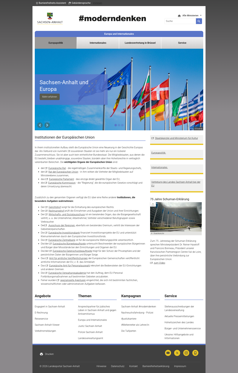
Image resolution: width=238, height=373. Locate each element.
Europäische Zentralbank (61, 240)
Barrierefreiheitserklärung (156, 366)
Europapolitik (158, 152)
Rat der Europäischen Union (63, 171)
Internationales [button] (98, 42)
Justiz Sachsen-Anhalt (90, 326)
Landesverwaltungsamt (90, 338)
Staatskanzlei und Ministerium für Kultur (176, 138)
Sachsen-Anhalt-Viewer (47, 324)
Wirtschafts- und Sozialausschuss (67, 214)
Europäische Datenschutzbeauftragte (72, 251)
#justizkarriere (128, 318)
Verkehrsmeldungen (45, 330)
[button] (51, 3)
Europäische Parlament (61, 179)
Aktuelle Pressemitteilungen (179, 316)
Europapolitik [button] (56, 42)
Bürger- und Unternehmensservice (183, 328)
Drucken (47, 354)
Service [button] (182, 42)
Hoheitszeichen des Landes (179, 322)
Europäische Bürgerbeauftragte (69, 243)
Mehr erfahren (49, 96)
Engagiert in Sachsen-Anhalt (50, 306)
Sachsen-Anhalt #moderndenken (138, 306)
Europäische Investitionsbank (64, 232)
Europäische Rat (57, 168)
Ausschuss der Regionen (61, 225)
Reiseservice (41, 318)
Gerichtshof (55, 207)
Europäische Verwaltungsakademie (67, 272)
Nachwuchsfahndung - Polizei (137, 312)
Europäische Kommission (62, 182)
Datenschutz (117, 366)
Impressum (180, 366)
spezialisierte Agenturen (73, 280)
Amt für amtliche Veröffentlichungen (68, 258)
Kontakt (133, 366)
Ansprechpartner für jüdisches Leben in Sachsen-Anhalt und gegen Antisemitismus (97, 310)
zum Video (159, 262)
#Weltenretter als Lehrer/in (135, 324)
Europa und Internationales (119, 33)
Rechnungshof (56, 210)
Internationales (159, 167)
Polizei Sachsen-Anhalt (90, 332)
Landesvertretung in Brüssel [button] (140, 42)
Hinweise (101, 366)
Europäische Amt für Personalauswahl (69, 265)
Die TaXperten (128, 330)
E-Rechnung (41, 312)
